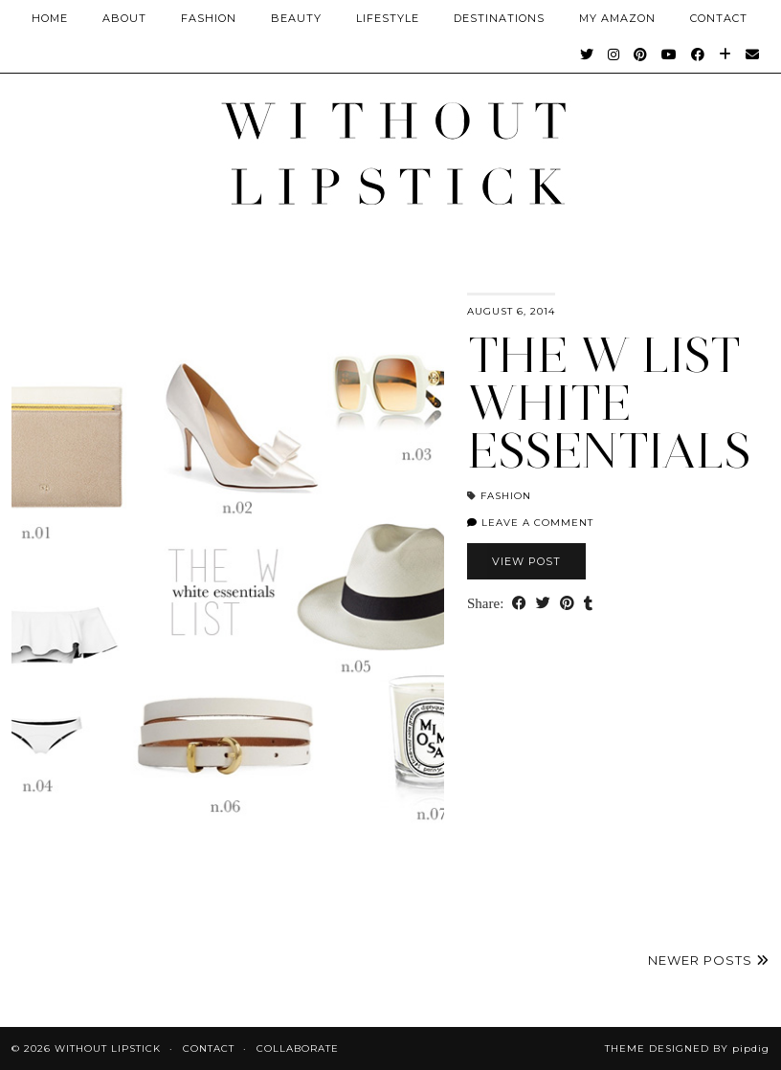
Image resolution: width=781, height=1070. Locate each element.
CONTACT (719, 18)
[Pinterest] (641, 54)
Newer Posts (709, 960)
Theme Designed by (687, 1048)
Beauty (296, 18)
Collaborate (298, 1048)
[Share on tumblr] (588, 604)
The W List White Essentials (609, 403)
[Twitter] (587, 54)
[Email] (753, 54)
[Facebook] (698, 54)
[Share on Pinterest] (567, 604)
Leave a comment (530, 522)
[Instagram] (614, 54)
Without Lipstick (108, 1048)
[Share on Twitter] (543, 604)
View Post (526, 561)
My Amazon (617, 18)
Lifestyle (387, 18)
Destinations (499, 18)
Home (50, 18)
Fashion (208, 18)
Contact (208, 1048)
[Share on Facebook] (519, 604)
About (124, 18)
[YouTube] (669, 54)
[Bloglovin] (725, 54)
